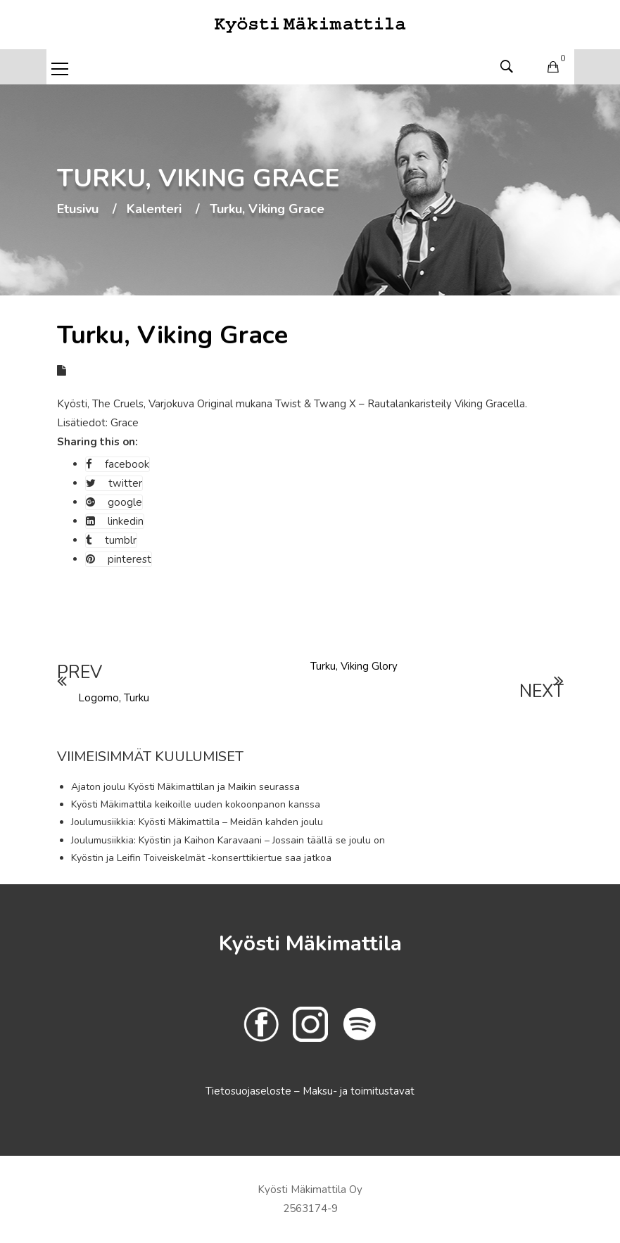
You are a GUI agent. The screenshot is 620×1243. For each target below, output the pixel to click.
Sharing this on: (97, 442)
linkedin (115, 521)
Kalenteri (154, 209)
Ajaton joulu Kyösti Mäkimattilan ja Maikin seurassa (185, 786)
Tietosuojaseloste (249, 1091)
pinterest (118, 559)
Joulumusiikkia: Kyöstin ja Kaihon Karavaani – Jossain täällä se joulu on (228, 840)
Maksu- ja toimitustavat (359, 1091)
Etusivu (78, 209)
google (114, 502)
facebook (117, 464)
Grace (124, 423)
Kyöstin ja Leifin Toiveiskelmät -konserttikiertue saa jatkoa (201, 858)
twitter (114, 483)
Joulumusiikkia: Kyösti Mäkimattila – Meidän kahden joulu (197, 822)
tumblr (111, 540)
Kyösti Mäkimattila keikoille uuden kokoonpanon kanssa (195, 804)
